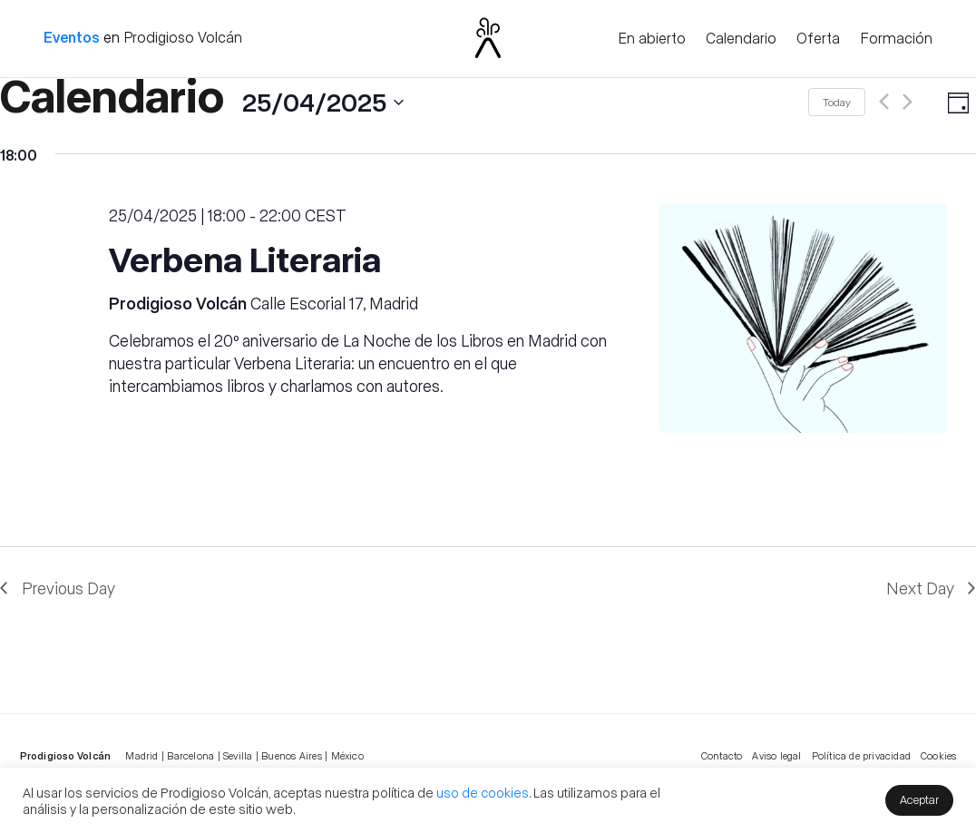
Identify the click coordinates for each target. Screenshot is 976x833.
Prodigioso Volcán (182, 36)
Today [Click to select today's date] (837, 101)
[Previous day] (884, 101)
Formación (896, 39)
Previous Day (68, 587)
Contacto (722, 755)
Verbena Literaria (245, 258)
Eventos (72, 36)
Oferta (818, 39)
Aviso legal (776, 755)
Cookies (938, 755)
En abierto (652, 39)
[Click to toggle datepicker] (202, 102)
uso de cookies (482, 792)
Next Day (920, 587)
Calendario (741, 39)
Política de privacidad (861, 755)
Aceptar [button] (919, 799)
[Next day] (908, 101)
